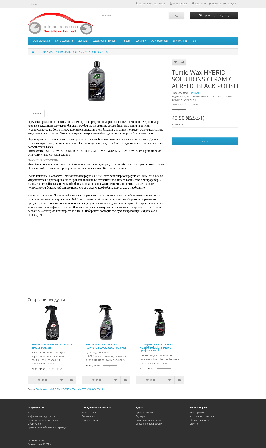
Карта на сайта (90, 420)
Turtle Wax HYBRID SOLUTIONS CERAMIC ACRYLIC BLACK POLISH (75, 51)
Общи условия (35, 423)
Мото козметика (64, 40)
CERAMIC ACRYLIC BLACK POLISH (87, 389)
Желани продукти (199, 420)
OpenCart (44, 440)
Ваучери (140, 416)
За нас (31, 412)
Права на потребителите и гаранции (47, 427)
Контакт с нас (89, 412)
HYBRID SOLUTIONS (58, 389)
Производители (144, 412)
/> (73, 82)
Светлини (141, 40)
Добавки (83, 40)
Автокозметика (41, 40)
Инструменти (180, 40)
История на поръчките (202, 416)
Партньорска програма (148, 420)
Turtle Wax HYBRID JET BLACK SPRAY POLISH (52, 345)
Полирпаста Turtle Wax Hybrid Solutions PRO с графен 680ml (156, 347)
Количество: (178, 124)
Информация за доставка (41, 416)
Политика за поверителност (43, 420)
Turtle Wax (41, 389)
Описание (36, 113)
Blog (195, 40)
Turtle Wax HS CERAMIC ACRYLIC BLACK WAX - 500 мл (106, 345)
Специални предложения (149, 423)
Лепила (126, 40)
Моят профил (197, 412)
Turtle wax (194, 92)
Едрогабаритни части (104, 40)
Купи (205, 141)
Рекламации (88, 416)
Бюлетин (195, 423)
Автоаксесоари (159, 40)
